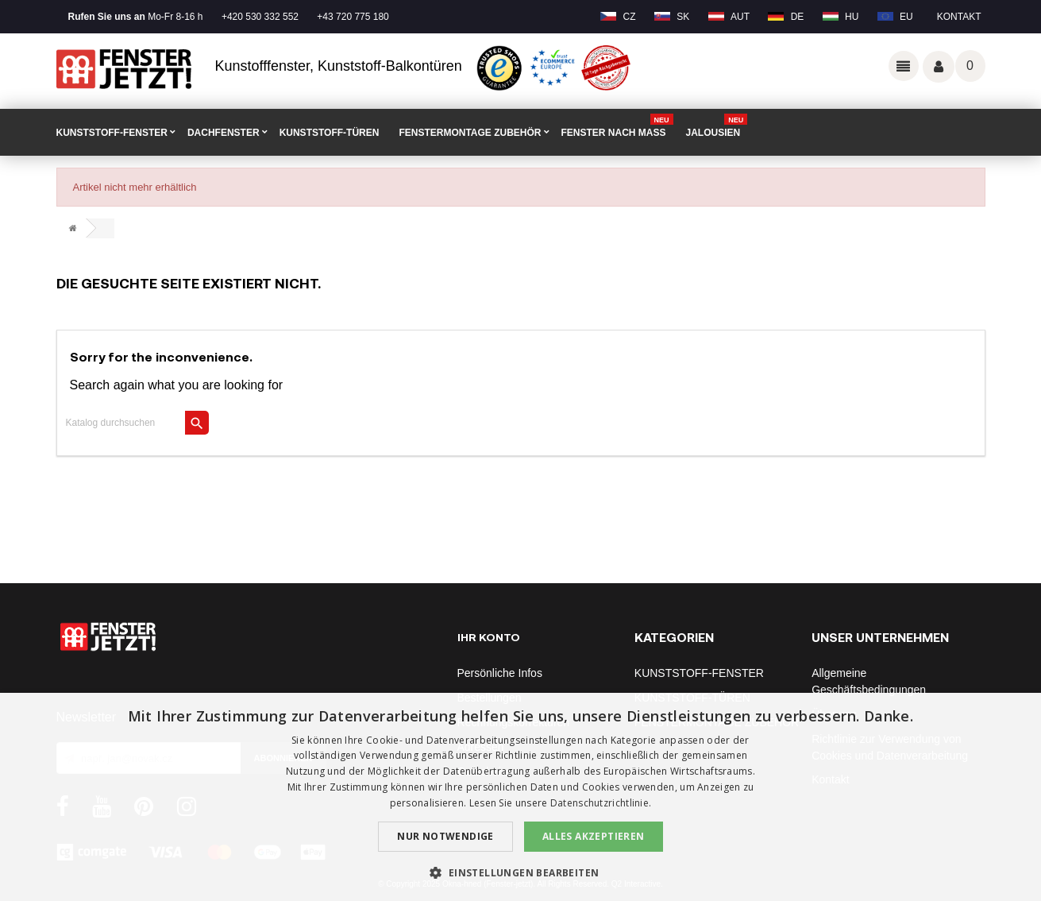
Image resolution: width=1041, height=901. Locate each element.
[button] (520, 873)
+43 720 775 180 (352, 16)
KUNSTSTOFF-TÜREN (330, 132)
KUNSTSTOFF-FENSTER (112, 132)
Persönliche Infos (499, 673)
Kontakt (959, 16)
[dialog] (520, 797)
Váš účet (938, 67)
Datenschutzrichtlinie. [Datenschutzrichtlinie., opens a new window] (601, 803)
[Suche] (133, 423)
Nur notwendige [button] (445, 836)
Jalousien (717, 126)
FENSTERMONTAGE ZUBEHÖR (470, 132)
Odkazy (904, 66)
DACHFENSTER (223, 132)
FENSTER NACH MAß (617, 126)
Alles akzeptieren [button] (593, 836)
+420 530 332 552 (260, 16)
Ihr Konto (488, 637)
